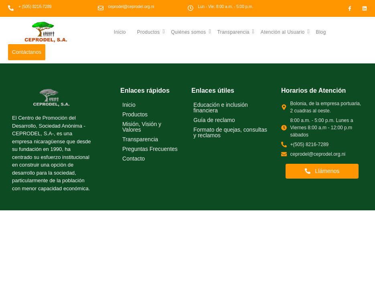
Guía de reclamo (214, 120)
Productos (151, 32)
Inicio (120, 32)
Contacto (133, 158)
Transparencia (236, 32)
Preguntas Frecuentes (150, 149)
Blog (321, 32)
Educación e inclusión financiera (220, 108)
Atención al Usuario (285, 32)
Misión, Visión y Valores (141, 127)
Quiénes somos (191, 32)
